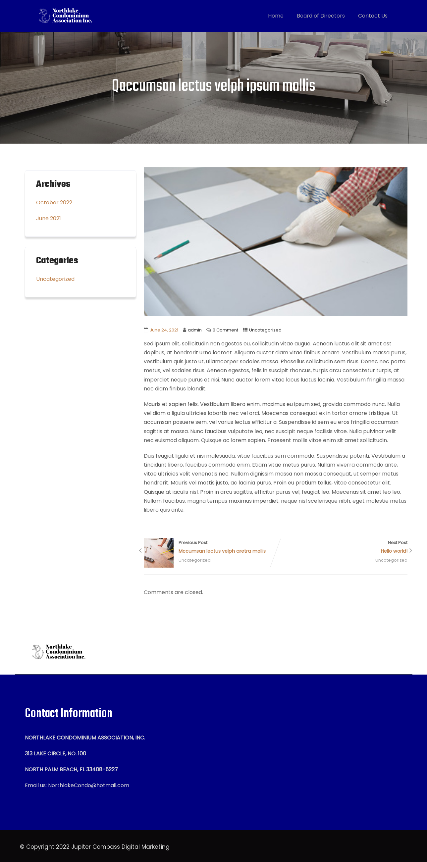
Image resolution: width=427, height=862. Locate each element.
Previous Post (210, 547)
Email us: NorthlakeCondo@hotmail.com (77, 785)
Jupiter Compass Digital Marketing (120, 847)
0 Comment (225, 330)
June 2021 (48, 218)
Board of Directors (321, 16)
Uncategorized (265, 330)
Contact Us (373, 16)
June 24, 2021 (164, 330)
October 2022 (54, 202)
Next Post (341, 547)
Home (276, 16)
